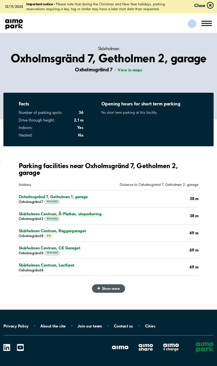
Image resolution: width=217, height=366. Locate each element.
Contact (123, 325)
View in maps (130, 69)
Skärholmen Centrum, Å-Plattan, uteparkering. (61, 213)
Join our (90, 325)
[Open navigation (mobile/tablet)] (206, 23)
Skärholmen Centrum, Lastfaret (46, 265)
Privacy (15, 325)
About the (52, 325)
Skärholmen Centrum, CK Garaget (49, 248)
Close (199, 5)
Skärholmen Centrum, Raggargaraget (52, 230)
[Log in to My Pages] (192, 23)
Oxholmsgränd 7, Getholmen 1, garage (53, 196)
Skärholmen (108, 48)
